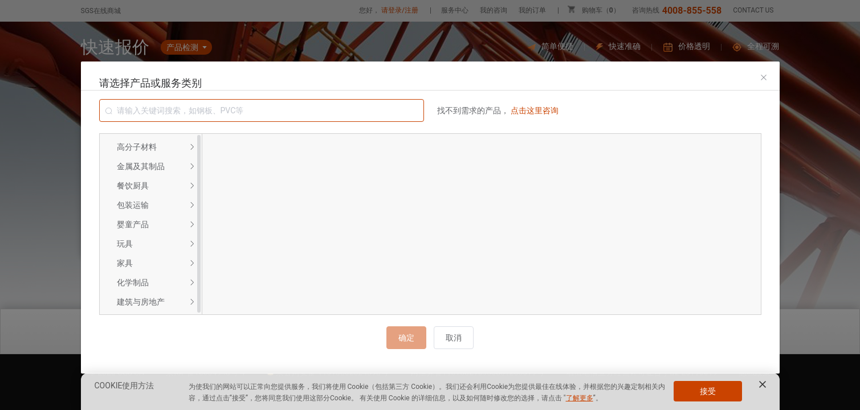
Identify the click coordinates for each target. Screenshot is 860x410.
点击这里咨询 (535, 110)
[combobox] (261, 110)
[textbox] (261, 110)
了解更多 (579, 398)
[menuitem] (151, 147)
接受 (708, 391)
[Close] (763, 77)
